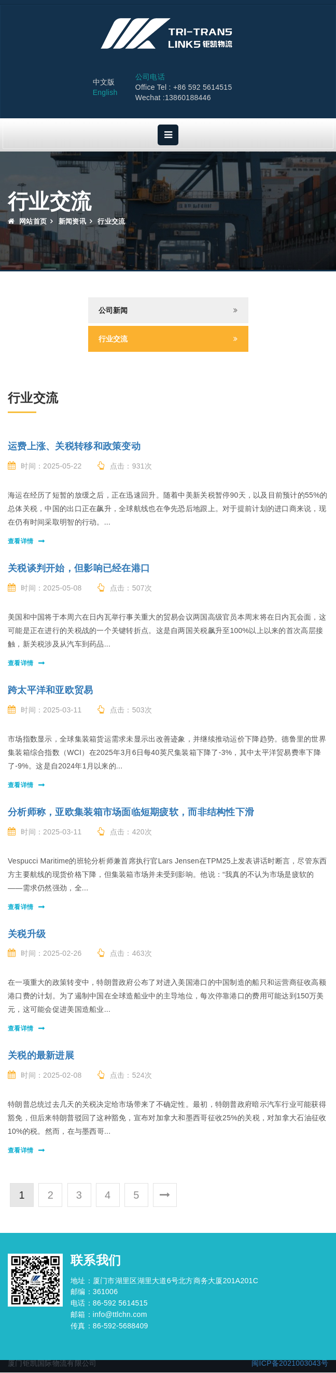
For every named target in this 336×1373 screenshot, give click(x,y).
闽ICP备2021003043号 (289, 1364)
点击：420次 (124, 832)
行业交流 (113, 339)
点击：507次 (124, 588)
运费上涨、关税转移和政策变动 (74, 447)
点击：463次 (124, 954)
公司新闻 (113, 311)
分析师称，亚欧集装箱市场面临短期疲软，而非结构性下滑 (131, 812)
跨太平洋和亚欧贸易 (50, 690)
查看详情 (20, 541)
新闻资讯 (72, 222)
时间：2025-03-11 (45, 710)
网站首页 (27, 222)
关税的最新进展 (41, 1056)
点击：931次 (124, 466)
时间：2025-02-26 (45, 954)
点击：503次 (124, 710)
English (105, 93)
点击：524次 (124, 1076)
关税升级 (27, 934)
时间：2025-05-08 (45, 588)
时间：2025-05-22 (45, 466)
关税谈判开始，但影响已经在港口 (79, 569)
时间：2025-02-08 (45, 1076)
